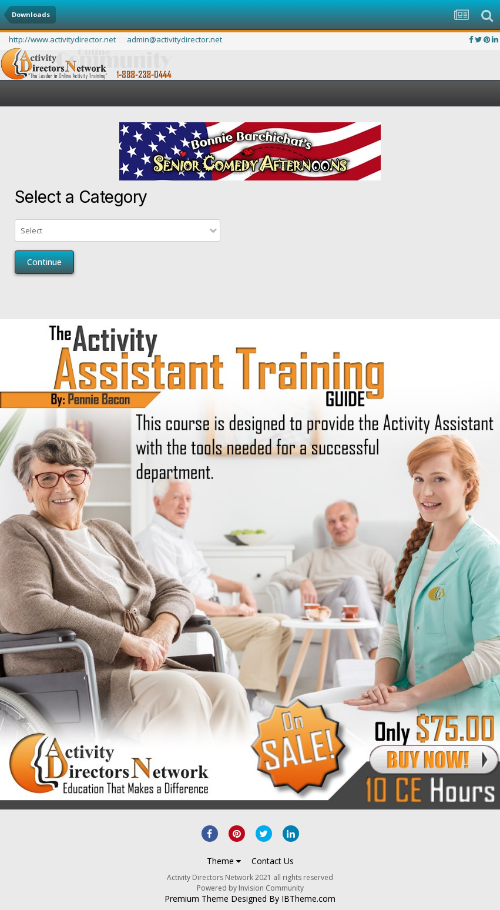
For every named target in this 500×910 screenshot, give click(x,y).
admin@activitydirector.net (174, 39)
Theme (224, 860)
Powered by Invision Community (250, 888)
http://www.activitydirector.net (62, 39)
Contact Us (272, 860)
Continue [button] (44, 261)
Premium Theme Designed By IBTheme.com (250, 899)
